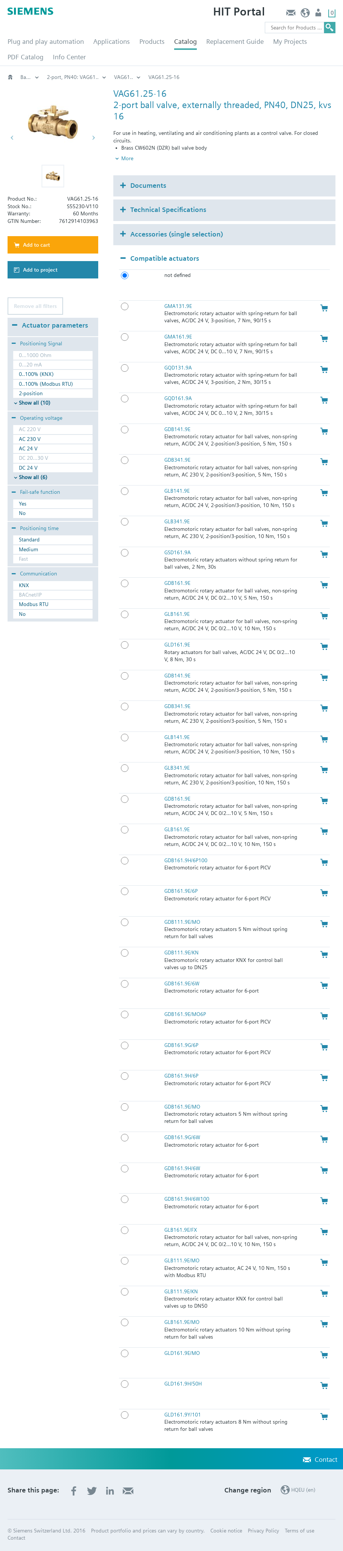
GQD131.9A (178, 368)
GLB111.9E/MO (181, 1260)
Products (152, 41)
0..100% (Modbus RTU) (46, 384)
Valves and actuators (71, 77)
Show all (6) (33, 477)
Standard (29, 540)
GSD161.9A (177, 552)
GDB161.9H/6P (181, 1076)
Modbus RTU (33, 604)
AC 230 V (29, 439)
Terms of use (299, 1531)
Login (319, 14)
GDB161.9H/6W (182, 1168)
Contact (290, 14)
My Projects (290, 41)
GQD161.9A (178, 398)
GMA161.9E (178, 337)
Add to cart (36, 245)
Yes (22, 504)
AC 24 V (28, 448)
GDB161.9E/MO (182, 1107)
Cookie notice (226, 1531)
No (22, 513)
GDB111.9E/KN (181, 952)
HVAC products (29, 77)
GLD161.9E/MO (182, 1353)
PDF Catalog (25, 57)
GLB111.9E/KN (181, 1291)
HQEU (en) (305, 14)
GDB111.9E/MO (182, 922)
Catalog (185, 41)
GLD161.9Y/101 (182, 1415)
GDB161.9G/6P (181, 1045)
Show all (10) (34, 403)
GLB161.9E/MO (181, 1322)
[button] (53, 176)
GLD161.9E (177, 645)
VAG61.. (273, 77)
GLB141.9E (177, 491)
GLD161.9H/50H (183, 1384)
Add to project (40, 270)
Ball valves (169, 77)
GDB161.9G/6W (182, 1137)
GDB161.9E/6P (181, 891)
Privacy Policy (263, 1531)
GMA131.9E (178, 306)
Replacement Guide (235, 41)
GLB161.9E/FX (180, 1230)
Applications (111, 41)
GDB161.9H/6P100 (185, 860)
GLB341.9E (177, 521)
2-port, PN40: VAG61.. (223, 77)
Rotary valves (125, 77)
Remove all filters (35, 306)
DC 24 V (28, 468)
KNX (24, 585)
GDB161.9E (177, 583)
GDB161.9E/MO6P (185, 1014)
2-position (31, 393)
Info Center (69, 57)
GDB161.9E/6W (181, 983)
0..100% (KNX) (36, 374)
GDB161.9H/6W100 (186, 1199)
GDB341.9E (177, 460)
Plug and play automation (46, 41)
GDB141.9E (177, 429)
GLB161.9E (177, 614)
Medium (28, 549)
